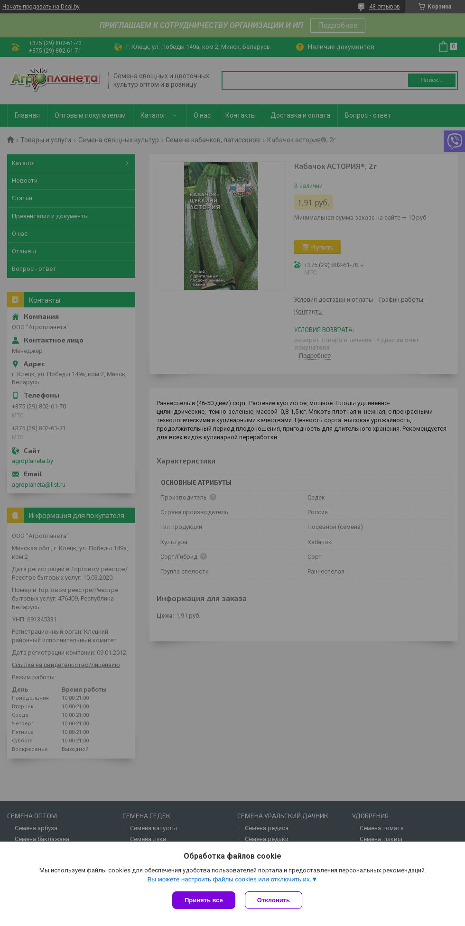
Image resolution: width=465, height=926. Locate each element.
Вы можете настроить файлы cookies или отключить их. (229, 879)
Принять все (204, 900)
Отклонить (273, 900)
